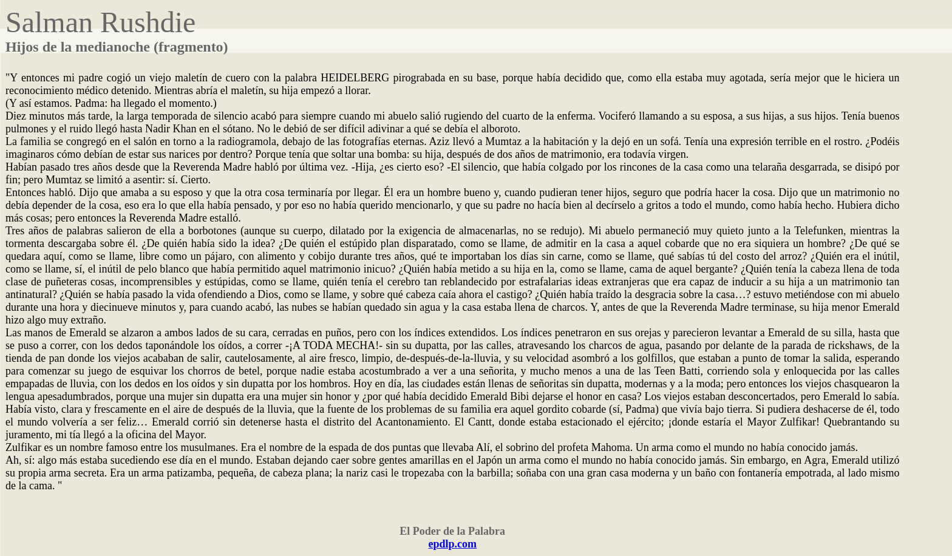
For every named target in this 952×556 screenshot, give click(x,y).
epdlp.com (452, 544)
